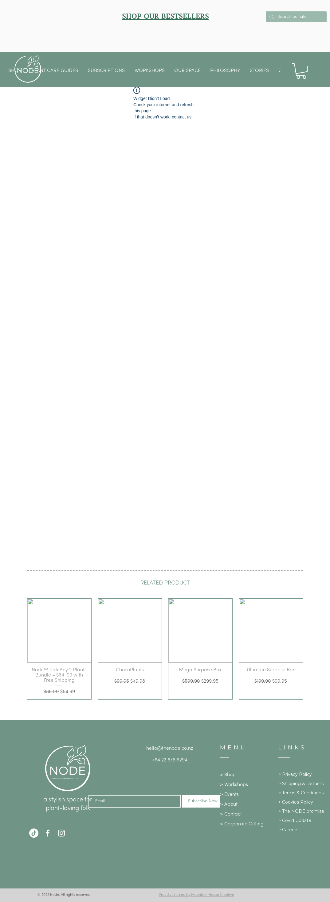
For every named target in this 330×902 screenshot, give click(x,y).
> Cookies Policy (295, 802)
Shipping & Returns (303, 783)
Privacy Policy (297, 774)
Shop (230, 774)
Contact (233, 814)
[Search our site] (295, 16)
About (231, 804)
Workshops (236, 784)
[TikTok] (33, 833)
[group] (165, 649)
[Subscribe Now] (202, 801)
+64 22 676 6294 (169, 760)
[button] (188, 70)
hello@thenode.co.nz (169, 748)
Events (231, 794)
